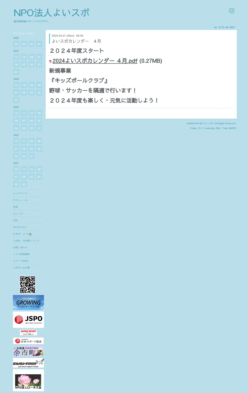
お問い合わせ (20, 247)
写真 (15, 207)
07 (39, 57)
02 (31, 44)
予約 (15, 220)
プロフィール (20, 200)
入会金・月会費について (26, 240)
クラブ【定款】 (21, 260)
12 (16, 57)
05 (23, 64)
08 (39, 85)
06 (16, 64)
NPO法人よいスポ (52, 12)
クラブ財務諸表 (21, 254)
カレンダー (19, 213)
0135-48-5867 (227, 27)
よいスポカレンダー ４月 (76, 41)
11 (23, 113)
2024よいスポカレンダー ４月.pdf (95, 60)
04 (16, 44)
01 (39, 44)
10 (23, 57)
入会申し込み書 (21, 267)
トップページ (20, 193)
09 (31, 57)
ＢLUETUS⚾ (20, 227)
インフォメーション (24, 33)
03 (23, 44)
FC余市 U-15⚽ (22, 234)
